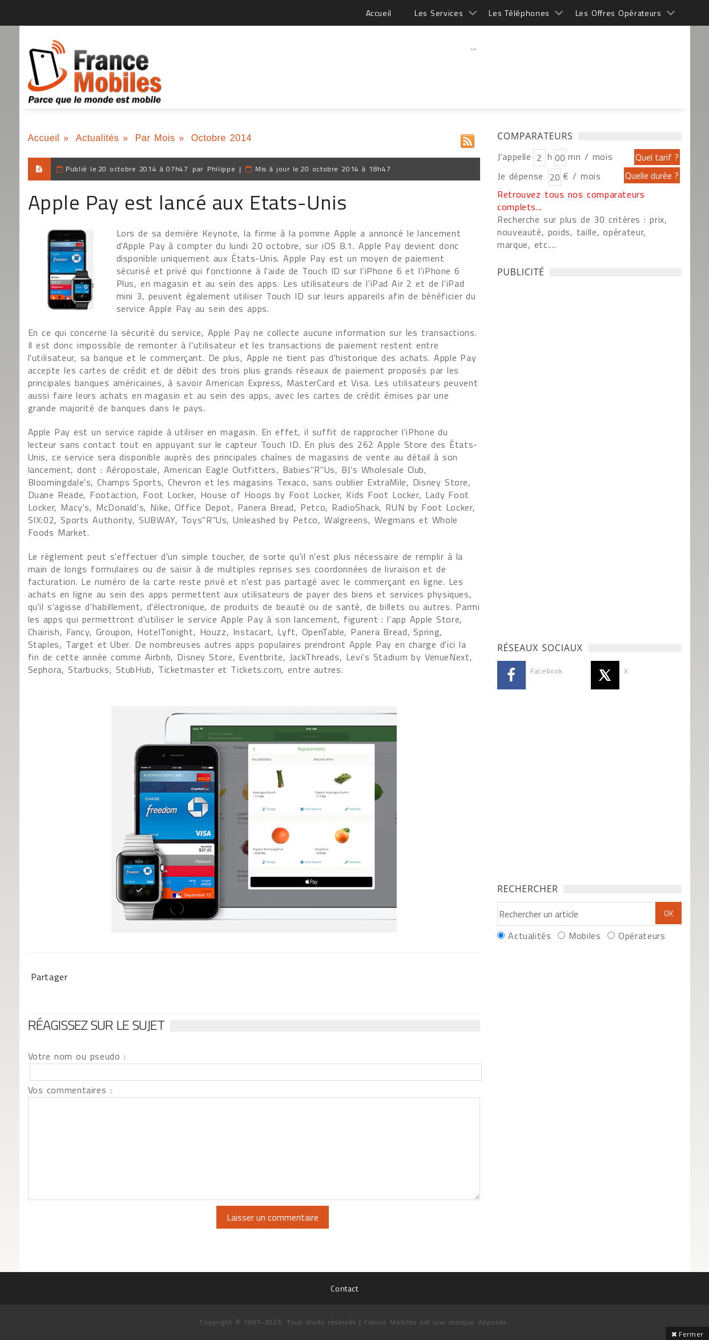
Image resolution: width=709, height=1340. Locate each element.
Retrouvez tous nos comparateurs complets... (571, 200)
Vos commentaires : (70, 1090)
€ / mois (582, 176)
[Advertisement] (474, 71)
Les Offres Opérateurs (618, 13)
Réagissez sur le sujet (96, 1024)
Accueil (379, 13)
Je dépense (522, 176)
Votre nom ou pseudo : (77, 1056)
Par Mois (155, 138)
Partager (49, 977)
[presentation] (123, 1228)
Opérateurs (641, 935)
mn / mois (590, 156)
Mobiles (585, 935)
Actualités (97, 138)
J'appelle (514, 156)
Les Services (438, 13)
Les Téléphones (519, 13)
